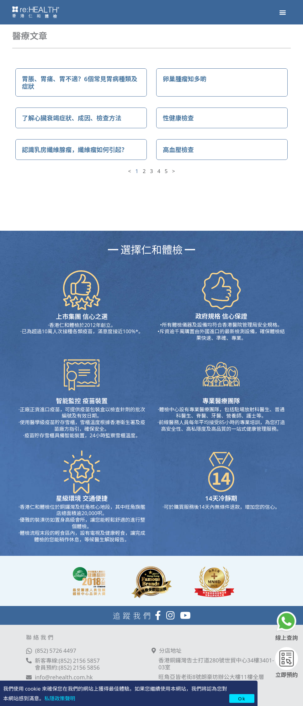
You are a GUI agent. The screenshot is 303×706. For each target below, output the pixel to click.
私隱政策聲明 (59, 698)
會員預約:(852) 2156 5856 (67, 667)
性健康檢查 (178, 117)
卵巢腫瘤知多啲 (185, 78)
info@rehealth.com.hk (64, 677)
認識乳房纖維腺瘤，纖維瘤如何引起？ (75, 149)
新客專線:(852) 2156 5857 (67, 660)
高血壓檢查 (178, 149)
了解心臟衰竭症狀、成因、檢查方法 (72, 117)
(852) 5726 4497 (56, 650)
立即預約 (286, 674)
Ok (242, 698)
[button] (282, 12)
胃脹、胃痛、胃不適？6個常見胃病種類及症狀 (80, 82)
